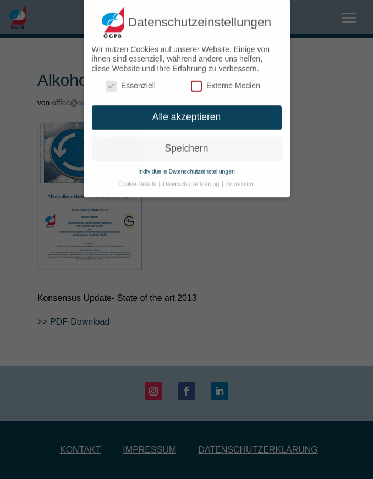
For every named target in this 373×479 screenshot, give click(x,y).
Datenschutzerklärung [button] (192, 180)
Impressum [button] (240, 180)
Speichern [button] (187, 144)
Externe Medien (225, 82)
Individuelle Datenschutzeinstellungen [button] (186, 167)
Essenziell (131, 82)
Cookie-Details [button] (137, 180)
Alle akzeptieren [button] (186, 113)
